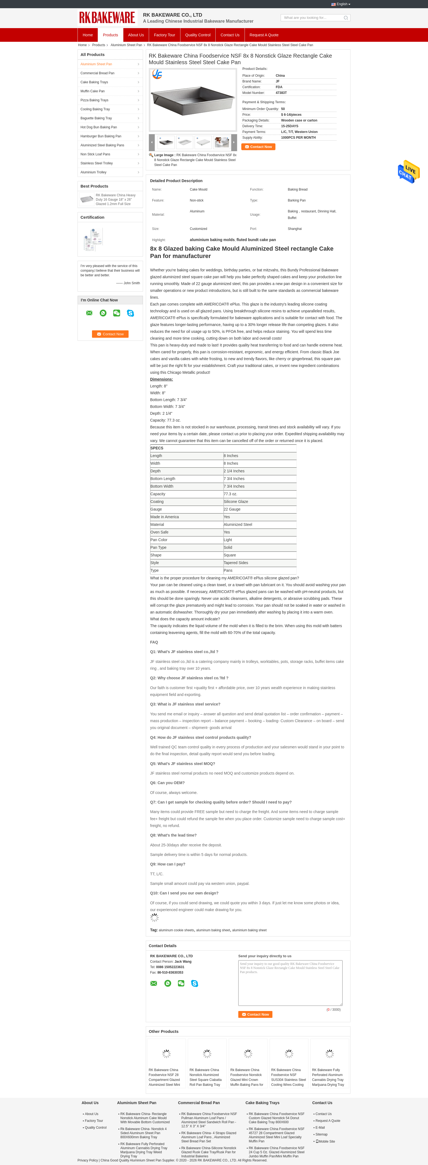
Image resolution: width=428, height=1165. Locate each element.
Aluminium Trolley (93, 172)
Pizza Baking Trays (94, 100)
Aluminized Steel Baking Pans (102, 145)
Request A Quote (264, 35)
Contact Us (230, 35)
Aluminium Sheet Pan (126, 45)
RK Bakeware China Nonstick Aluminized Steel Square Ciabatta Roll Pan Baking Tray (205, 1077)
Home (88, 35)
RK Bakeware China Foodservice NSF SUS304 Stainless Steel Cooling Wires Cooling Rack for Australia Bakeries (288, 1082)
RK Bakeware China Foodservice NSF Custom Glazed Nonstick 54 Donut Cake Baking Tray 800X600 (276, 1118)
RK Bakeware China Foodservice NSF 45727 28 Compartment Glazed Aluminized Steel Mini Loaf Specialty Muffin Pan (276, 1135)
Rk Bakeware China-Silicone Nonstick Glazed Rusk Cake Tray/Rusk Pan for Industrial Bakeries (208, 1152)
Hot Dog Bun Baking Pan (99, 127)
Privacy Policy (88, 1160)
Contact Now (261, 147)
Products (110, 35)
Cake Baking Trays (94, 82)
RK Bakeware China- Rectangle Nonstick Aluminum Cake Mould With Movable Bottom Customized (145, 1118)
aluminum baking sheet (213, 930)
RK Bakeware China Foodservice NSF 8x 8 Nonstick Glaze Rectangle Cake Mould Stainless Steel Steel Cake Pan (195, 160)
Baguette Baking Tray (96, 118)
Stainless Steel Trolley (97, 163)
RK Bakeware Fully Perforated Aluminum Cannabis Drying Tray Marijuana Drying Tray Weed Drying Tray (328, 1080)
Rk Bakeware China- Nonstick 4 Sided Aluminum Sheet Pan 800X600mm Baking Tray (143, 1133)
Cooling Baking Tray (95, 109)
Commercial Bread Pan (97, 73)
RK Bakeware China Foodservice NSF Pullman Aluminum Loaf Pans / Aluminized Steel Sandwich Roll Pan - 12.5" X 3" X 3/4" (209, 1120)
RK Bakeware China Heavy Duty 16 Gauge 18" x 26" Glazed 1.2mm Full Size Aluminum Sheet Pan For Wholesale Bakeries (115, 204)
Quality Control (198, 35)
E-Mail (320, 1128)
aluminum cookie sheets (176, 930)
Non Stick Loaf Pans (95, 154)
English (342, 4)
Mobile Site (325, 1141)
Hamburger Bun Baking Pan (101, 136)
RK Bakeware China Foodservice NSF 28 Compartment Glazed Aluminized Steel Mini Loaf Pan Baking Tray (164, 1080)
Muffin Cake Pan (93, 91)
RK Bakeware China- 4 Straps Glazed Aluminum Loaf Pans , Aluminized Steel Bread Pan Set (208, 1137)
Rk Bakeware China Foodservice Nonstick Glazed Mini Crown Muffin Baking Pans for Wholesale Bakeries (246, 1080)
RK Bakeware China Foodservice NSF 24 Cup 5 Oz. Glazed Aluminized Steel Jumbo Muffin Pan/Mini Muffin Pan (276, 1152)
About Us (136, 35)
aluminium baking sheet (249, 930)
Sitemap (322, 1134)
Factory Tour (164, 35)
